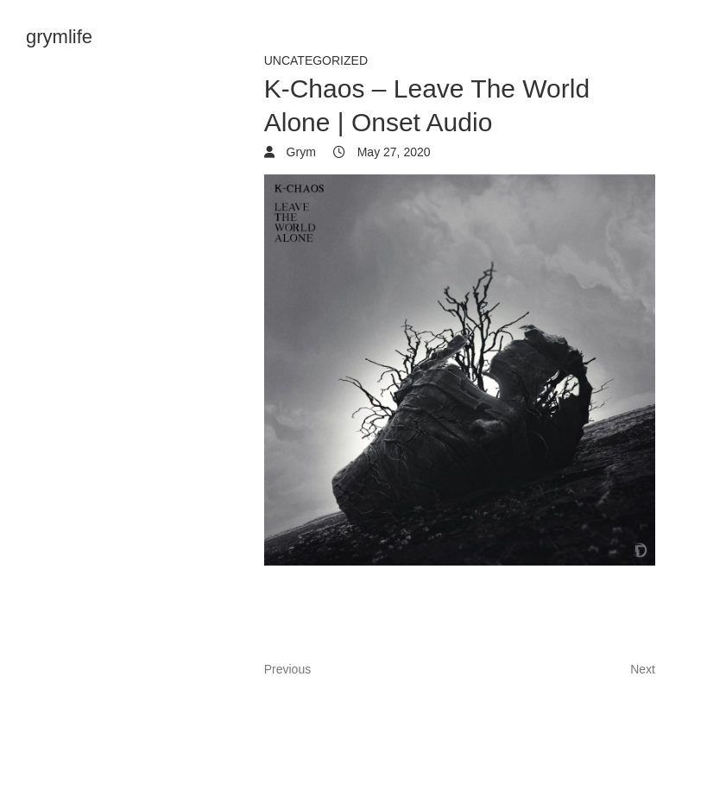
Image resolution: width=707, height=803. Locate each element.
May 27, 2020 (392, 152)
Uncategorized (316, 60)
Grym (299, 152)
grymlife (59, 36)
